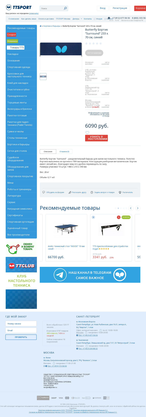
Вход (102, 8)
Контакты (88, 19)
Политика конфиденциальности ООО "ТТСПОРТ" (55, 410)
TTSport (19, 6)
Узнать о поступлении (97, 138)
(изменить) (33, 13)
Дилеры (76, 19)
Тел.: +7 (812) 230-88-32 (88, 348)
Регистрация (120, 8)
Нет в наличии (94, 52)
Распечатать (128, 192)
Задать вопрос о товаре (104, 192)
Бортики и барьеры (52, 26)
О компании (14, 19)
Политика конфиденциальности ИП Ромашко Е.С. (90, 410)
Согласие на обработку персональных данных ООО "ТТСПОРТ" (51, 412)
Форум (99, 19)
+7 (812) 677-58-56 (121, 18)
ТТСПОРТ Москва (63, 19)
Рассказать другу (79, 192)
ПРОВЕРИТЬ (21, 337)
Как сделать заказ (28, 19)
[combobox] (54, 8)
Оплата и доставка (46, 19)
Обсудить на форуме (55, 192)
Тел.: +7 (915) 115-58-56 (57, 366)
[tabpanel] (111, 237)
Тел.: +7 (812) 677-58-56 (88, 335)
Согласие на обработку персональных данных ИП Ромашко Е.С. (95, 412)
